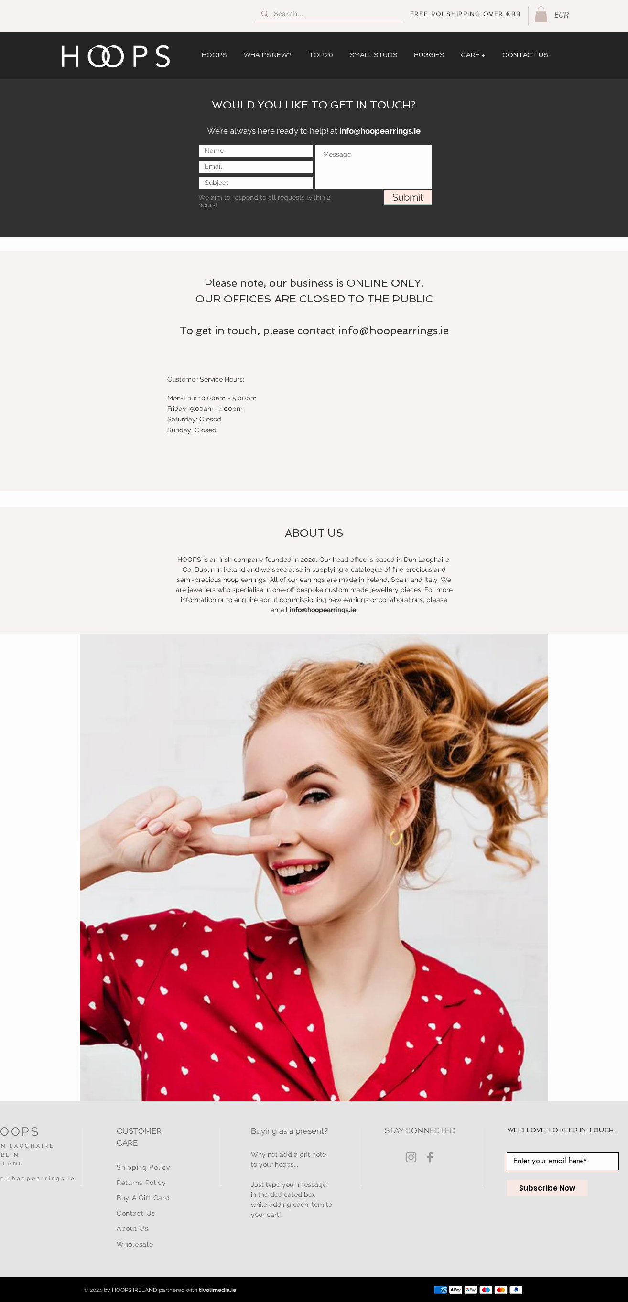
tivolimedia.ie (217, 1290)
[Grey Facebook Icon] (430, 1157)
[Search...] (328, 14)
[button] (541, 14)
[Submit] (408, 197)
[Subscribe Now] (547, 1188)
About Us (133, 1228)
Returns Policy (141, 1182)
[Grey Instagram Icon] (411, 1157)
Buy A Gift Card (143, 1198)
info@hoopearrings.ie (380, 131)
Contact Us (136, 1213)
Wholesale (135, 1244)
